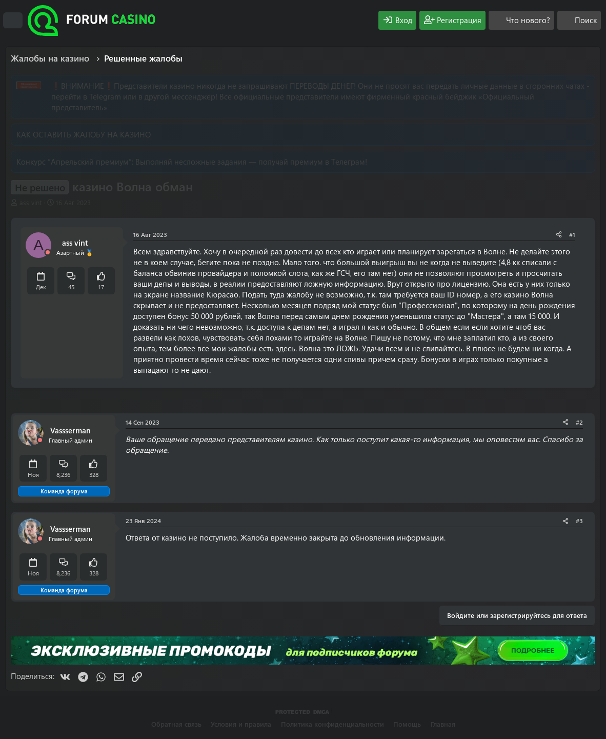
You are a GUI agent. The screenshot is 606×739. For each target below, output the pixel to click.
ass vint (30, 202)
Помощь (407, 724)
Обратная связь (176, 724)
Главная (443, 724)
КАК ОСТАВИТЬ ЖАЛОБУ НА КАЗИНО (83, 134)
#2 (579, 422)
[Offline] (47, 252)
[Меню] (13, 20)
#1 (572, 234)
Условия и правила (241, 724)
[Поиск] (579, 20)
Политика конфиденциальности (332, 724)
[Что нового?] (521, 20)
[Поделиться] (558, 235)
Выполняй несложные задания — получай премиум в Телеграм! (251, 161)
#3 (579, 520)
